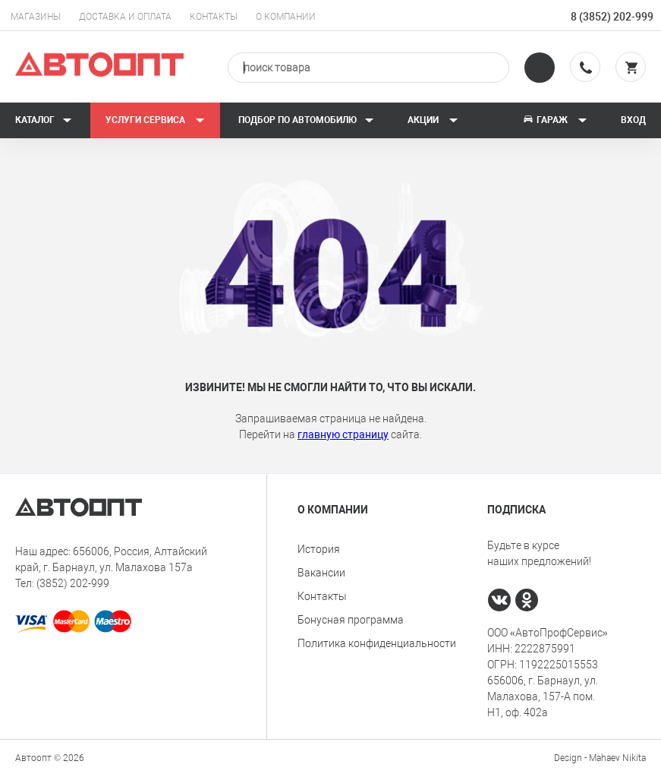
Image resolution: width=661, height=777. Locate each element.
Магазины (36, 16)
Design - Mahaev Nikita (600, 758)
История (318, 549)
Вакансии (321, 573)
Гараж (554, 120)
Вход (633, 120)
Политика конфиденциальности (376, 643)
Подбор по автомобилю (306, 120)
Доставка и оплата (125, 16)
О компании (286, 16)
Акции (433, 120)
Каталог (43, 120)
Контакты (214, 16)
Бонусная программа (350, 620)
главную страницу (343, 434)
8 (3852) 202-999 (612, 17)
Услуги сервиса (155, 120)
